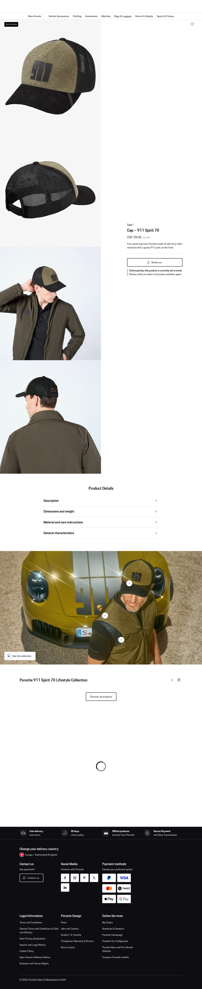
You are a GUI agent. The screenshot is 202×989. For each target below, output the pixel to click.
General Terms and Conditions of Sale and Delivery (39, 930)
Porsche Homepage (112, 935)
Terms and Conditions (31, 922)
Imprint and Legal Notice (33, 945)
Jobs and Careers (70, 928)
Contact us (33, 878)
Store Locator (68, 947)
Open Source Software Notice (35, 957)
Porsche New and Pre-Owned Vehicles (117, 949)
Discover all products (101, 697)
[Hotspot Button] (129, 583)
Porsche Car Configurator (115, 941)
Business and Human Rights (34, 963)
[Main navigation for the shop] (101, 16)
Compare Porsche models (115, 957)
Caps (129, 224)
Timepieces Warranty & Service (77, 941)
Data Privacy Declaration (32, 938)
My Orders (107, 922)
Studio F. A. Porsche (71, 935)
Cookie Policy (27, 951)
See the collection (21, 656)
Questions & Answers (113, 928)
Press (64, 922)
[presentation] (101, 608)
